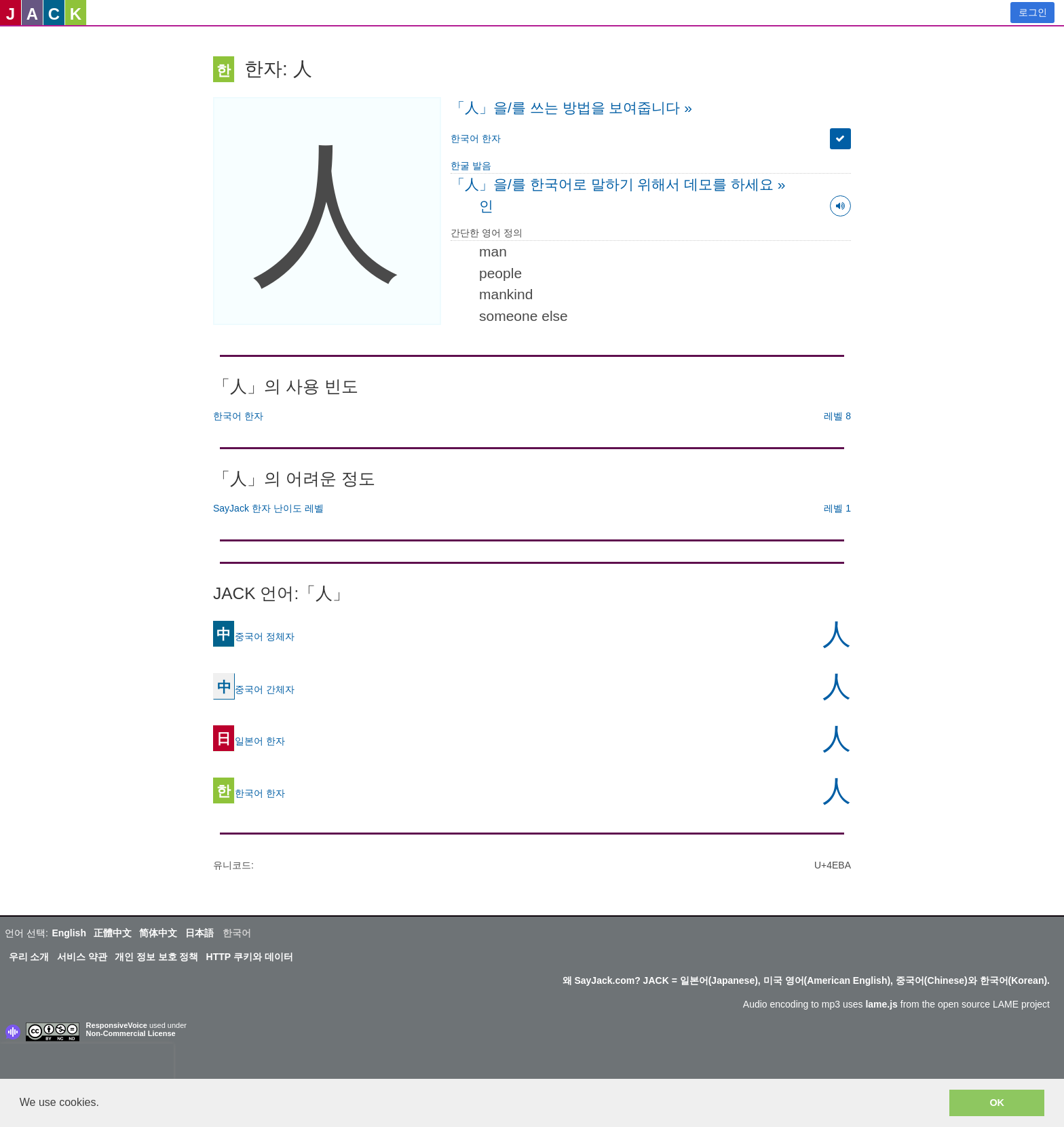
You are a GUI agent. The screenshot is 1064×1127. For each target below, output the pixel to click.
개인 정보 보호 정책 (157, 956)
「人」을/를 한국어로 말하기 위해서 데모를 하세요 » (618, 184)
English (69, 933)
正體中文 (113, 933)
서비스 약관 (82, 956)
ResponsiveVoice (116, 1025)
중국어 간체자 (253, 688)
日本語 (199, 933)
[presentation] (87, 1064)
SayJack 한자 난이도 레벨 (268, 508)
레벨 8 (837, 415)
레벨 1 (837, 508)
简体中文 (158, 933)
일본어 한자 (249, 740)
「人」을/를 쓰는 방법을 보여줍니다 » (571, 107)
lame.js (881, 1004)
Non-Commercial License (131, 1033)
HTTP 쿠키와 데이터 (249, 956)
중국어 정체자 (253, 635)
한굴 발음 (471, 165)
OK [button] (996, 1102)
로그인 (1033, 12)
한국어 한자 (476, 138)
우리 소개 (29, 956)
